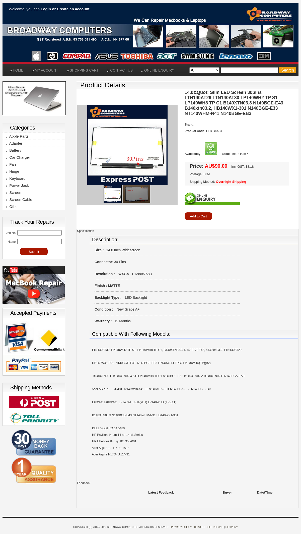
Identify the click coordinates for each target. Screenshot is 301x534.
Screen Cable (19, 199)
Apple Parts (17, 136)
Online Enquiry (157, 70)
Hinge (12, 171)
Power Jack (17, 185)
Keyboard (16, 178)
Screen (13, 192)
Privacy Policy (181, 527)
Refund (218, 527)
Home (16, 70)
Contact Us (120, 70)
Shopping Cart (83, 70)
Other (12, 206)
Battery (13, 150)
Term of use (202, 527)
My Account (45, 70)
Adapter (14, 143)
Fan (11, 164)
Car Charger (18, 157)
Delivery (231, 527)
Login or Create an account (65, 9)
